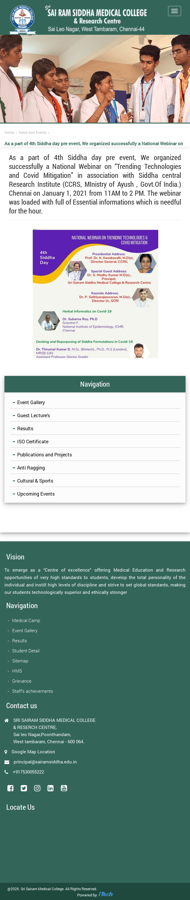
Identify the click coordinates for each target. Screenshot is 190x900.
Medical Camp (26, 620)
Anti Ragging (31, 467)
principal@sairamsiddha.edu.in (45, 762)
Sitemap (20, 661)
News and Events (32, 132)
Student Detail (25, 651)
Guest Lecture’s (33, 415)
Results (25, 428)
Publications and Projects (44, 454)
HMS (17, 671)
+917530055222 (28, 772)
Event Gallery (31, 402)
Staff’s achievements (32, 691)
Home (9, 132)
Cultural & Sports (35, 480)
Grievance (21, 681)
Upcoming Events (36, 494)
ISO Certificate (32, 441)
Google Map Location (33, 752)
